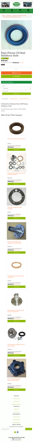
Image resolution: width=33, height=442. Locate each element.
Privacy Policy (16, 419)
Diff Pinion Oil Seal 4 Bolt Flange (16, 138)
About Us (16, 409)
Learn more (21, 62)
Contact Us (16, 412)
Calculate (16, 93)
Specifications (13, 98)
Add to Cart (16, 73)
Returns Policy (16, 422)
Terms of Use (16, 416)
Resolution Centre (16, 404)
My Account (16, 398)
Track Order (17, 401)
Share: (4, 58)
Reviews (24, 98)
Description (5, 98)
